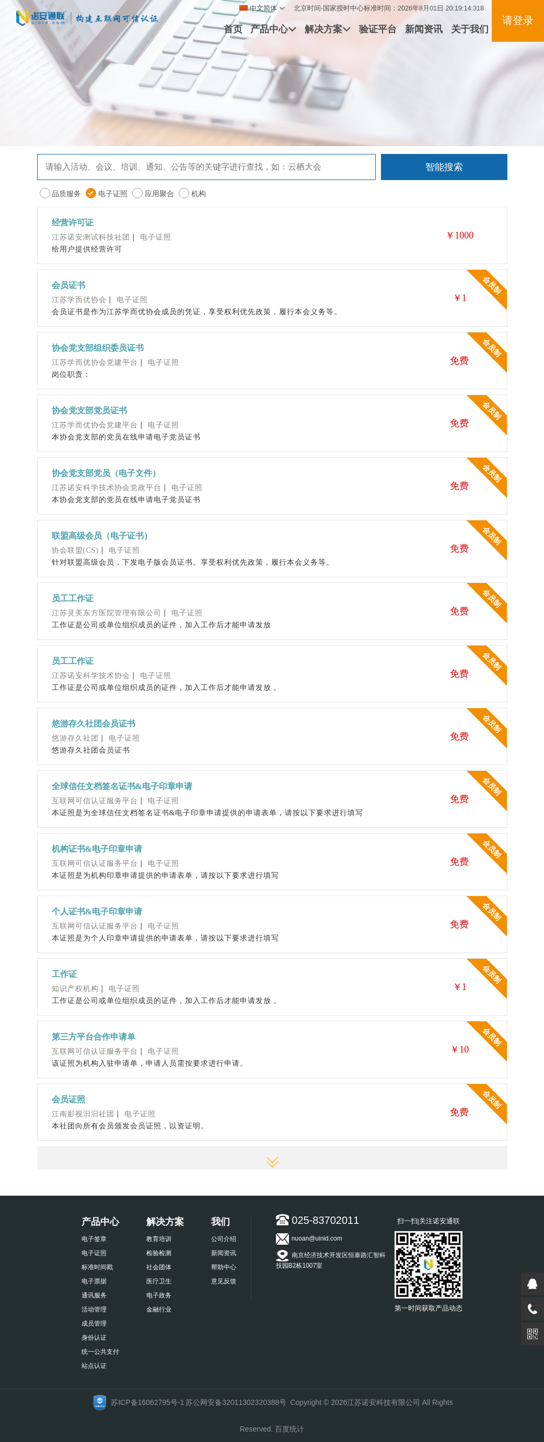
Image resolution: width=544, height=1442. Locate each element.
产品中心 (273, 29)
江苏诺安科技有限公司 (383, 1402)
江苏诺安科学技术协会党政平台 (106, 488)
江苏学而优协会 (79, 300)
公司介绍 (223, 1239)
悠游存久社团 (75, 738)
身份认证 (94, 1337)
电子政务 (158, 1295)
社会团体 (158, 1267)
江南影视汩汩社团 (83, 1114)
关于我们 (470, 29)
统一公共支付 (100, 1351)
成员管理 (94, 1323)
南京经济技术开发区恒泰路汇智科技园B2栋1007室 (331, 1259)
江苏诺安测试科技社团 (91, 237)
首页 (233, 29)
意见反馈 (223, 1281)
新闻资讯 (424, 29)
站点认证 (94, 1365)
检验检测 (158, 1253)
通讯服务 (94, 1295)
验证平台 (378, 29)
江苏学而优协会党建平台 (95, 362)
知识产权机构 (75, 989)
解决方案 (328, 29)
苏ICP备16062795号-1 (147, 1402)
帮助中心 (223, 1267)
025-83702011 (318, 1220)
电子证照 (94, 1253)
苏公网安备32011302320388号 (236, 1402)
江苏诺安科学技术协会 (91, 676)
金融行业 (158, 1309)
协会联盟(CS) (75, 550)
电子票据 (94, 1281)
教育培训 (158, 1239)
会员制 (492, 284)
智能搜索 (444, 167)
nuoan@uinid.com (309, 1239)
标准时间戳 (97, 1267)
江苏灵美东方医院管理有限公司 (106, 613)
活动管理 (94, 1309)
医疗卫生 (158, 1281)
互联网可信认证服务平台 (95, 801)
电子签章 (94, 1239)
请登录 (518, 20)
